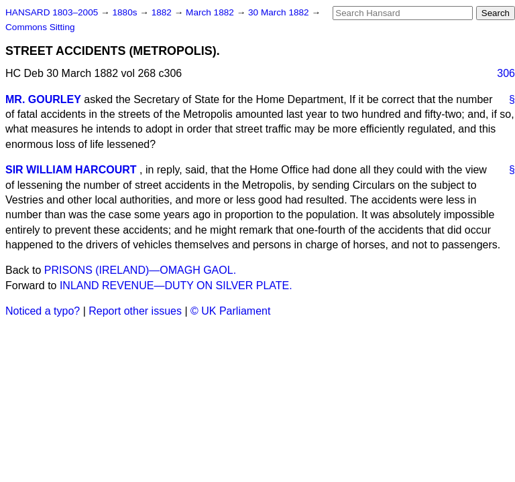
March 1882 (211, 12)
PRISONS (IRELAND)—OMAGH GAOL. (140, 270)
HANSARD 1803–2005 (51, 12)
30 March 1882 (279, 12)
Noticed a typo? (42, 311)
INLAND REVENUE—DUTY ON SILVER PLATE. (176, 285)
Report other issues (135, 311)
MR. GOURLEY (43, 99)
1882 (163, 12)
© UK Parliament (230, 311)
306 (506, 73)
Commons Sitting (40, 27)
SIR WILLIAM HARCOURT (71, 169)
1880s (125, 12)
